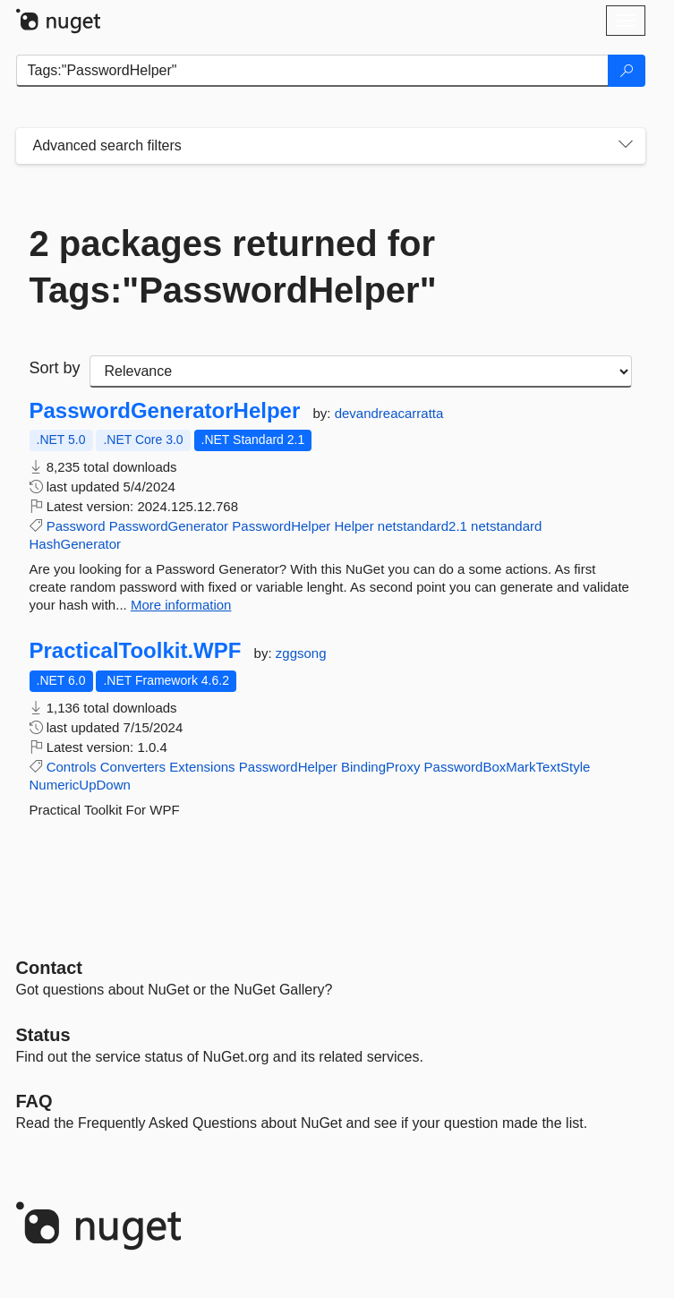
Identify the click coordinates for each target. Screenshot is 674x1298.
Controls (72, 766)
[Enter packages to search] (312, 71)
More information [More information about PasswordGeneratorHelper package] (181, 604)
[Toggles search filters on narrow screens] (625, 146)
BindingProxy (380, 766)
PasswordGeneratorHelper (165, 411)
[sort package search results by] (361, 371)
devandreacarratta (389, 413)
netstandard (506, 526)
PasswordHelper (281, 526)
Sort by (55, 368)
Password (76, 526)
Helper (354, 526)
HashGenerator (76, 543)
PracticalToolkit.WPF (136, 651)
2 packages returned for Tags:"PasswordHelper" (233, 267)
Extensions (202, 766)
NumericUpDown (80, 784)
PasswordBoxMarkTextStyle (507, 766)
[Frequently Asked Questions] (34, 1101)
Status (43, 1035)
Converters (133, 766)
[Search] (626, 71)
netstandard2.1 (422, 526)
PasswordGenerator (168, 526)
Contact (49, 968)
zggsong (301, 653)
